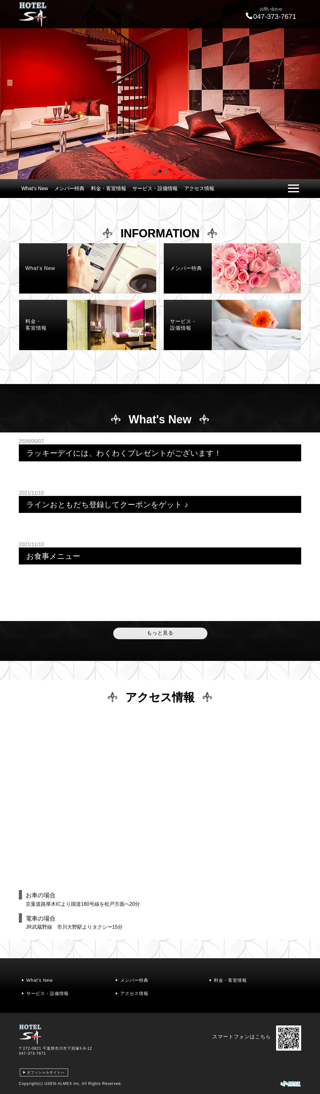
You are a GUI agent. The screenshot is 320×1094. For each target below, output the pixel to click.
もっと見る (160, 632)
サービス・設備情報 (155, 188)
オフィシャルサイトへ (46, 1072)
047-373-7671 (32, 1053)
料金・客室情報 (108, 188)
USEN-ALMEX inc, (63, 1083)
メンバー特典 (69, 188)
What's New (34, 188)
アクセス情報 (199, 188)
